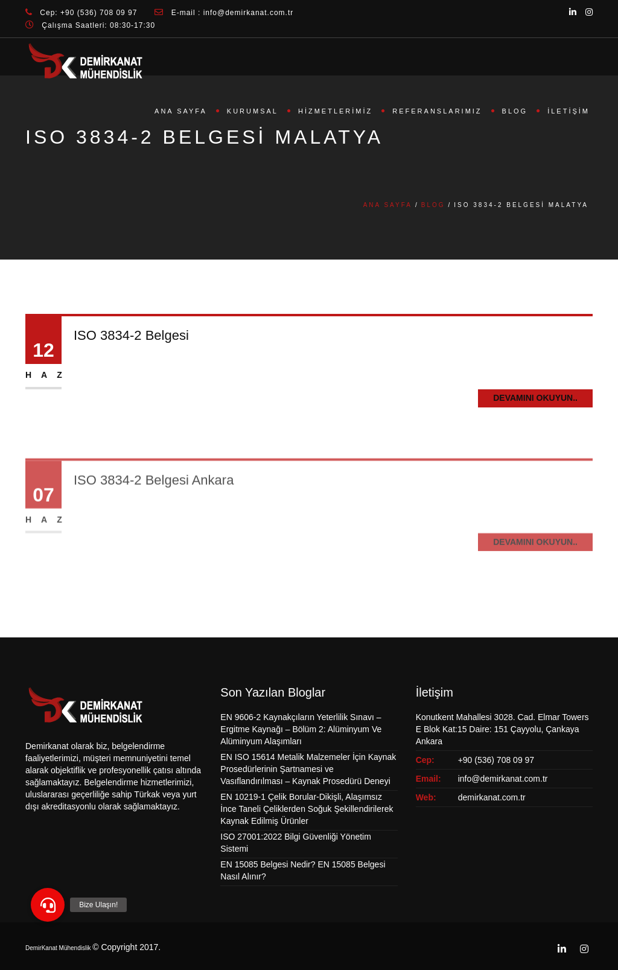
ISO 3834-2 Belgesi (131, 335)
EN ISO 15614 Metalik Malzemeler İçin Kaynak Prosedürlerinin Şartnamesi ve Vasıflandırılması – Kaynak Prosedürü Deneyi (308, 769)
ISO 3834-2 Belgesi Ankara (154, 495)
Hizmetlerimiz (335, 111)
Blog (515, 111)
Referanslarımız (437, 111)
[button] (48, 905)
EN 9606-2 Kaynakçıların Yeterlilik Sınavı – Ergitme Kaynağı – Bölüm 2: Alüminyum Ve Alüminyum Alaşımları (300, 729)
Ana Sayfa (180, 111)
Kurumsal (252, 111)
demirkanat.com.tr (492, 797)
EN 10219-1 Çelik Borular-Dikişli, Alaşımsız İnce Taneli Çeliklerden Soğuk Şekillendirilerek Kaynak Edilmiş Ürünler (306, 809)
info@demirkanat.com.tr (503, 778)
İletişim (568, 111)
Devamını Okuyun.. (535, 398)
